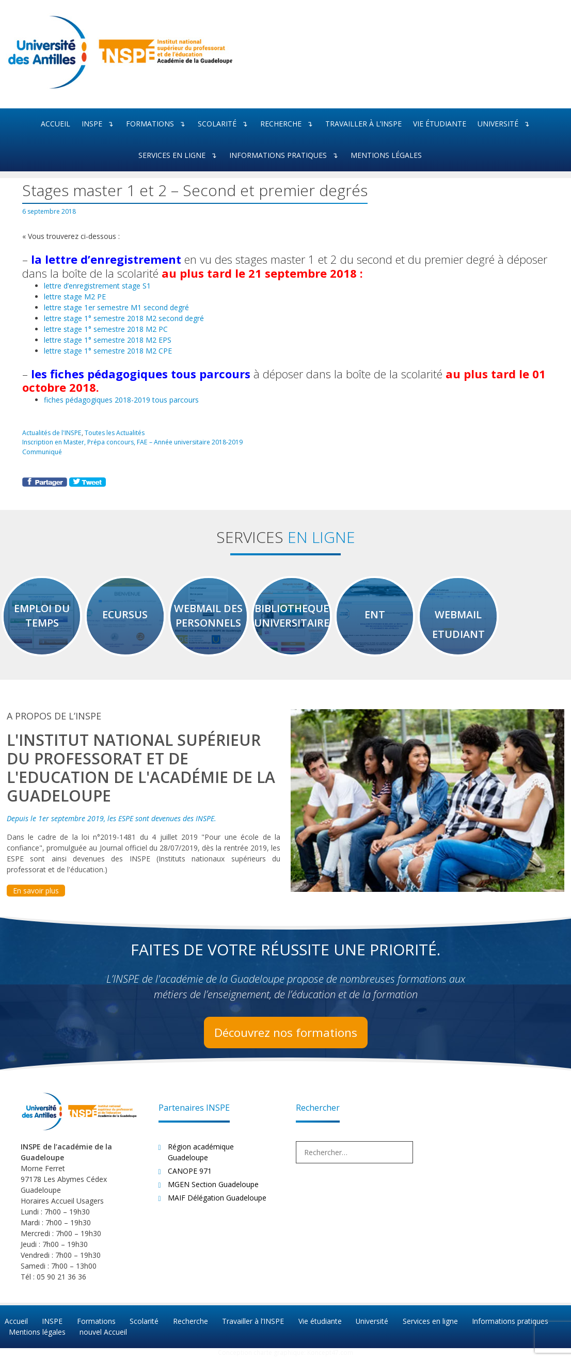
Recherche (290, 124)
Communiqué (42, 450)
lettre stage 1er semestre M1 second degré (116, 307)
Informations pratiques (287, 155)
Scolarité (226, 124)
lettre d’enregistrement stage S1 (97, 285)
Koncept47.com (330, 1355)
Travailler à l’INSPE (363, 124)
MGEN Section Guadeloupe (213, 1188)
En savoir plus (36, 894)
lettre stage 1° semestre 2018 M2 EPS (107, 339)
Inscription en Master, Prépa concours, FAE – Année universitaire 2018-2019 (133, 441)
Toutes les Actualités (115, 432)
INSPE (101, 124)
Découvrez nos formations (285, 1035)
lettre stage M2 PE (75, 296)
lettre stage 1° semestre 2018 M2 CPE (108, 350)
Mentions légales (386, 155)
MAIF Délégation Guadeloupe (217, 1201)
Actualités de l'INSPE (52, 432)
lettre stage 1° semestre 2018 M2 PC (106, 328)
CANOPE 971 (190, 1174)
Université (507, 124)
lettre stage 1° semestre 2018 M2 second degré (124, 318)
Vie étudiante (439, 124)
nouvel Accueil (102, 1335)
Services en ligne (181, 155)
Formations (159, 124)
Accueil (55, 124)
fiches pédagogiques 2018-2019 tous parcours (121, 400)
